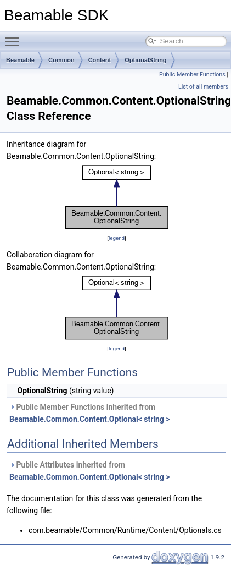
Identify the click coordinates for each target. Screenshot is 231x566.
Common (61, 60)
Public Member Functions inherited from (89, 413)
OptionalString (145, 60)
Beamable (20, 60)
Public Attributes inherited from (89, 470)
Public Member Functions (192, 74)
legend (117, 238)
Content (99, 60)
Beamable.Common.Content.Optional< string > (89, 419)
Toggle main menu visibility (14, 36)
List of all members (203, 86)
